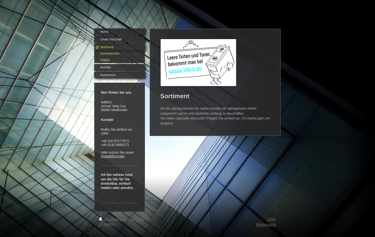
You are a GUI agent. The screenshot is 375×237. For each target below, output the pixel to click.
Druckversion (113, 219)
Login (271, 219)
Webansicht (266, 225)
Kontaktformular (112, 156)
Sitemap (137, 219)
